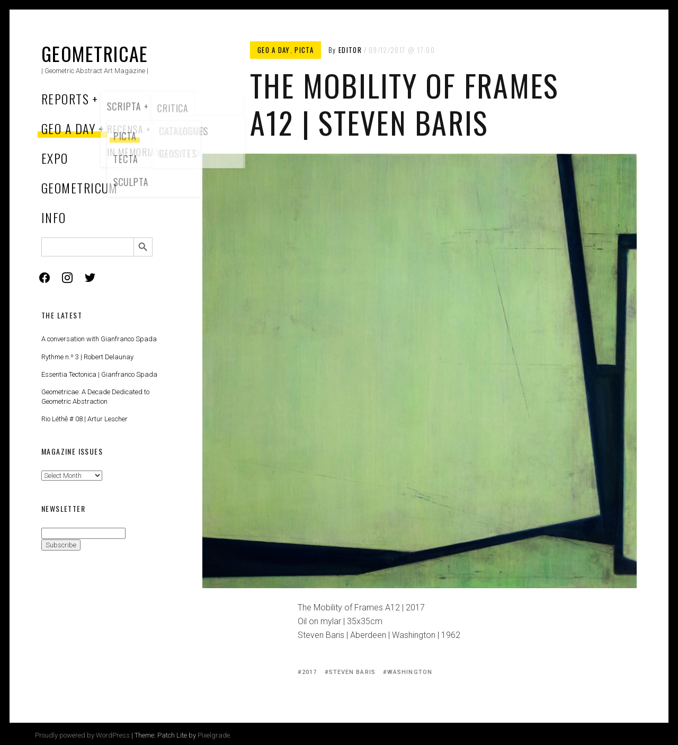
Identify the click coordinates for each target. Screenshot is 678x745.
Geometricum (79, 187)
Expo (54, 157)
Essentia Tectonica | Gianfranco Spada (99, 374)
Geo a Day (68, 128)
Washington (409, 672)
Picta (304, 50)
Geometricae (94, 53)
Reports (65, 98)
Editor (350, 50)
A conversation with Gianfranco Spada (99, 339)
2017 (309, 672)
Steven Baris (352, 672)
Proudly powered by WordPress (82, 735)
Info (53, 217)
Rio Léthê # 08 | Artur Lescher (84, 419)
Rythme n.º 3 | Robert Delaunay (87, 357)
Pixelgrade (214, 735)
